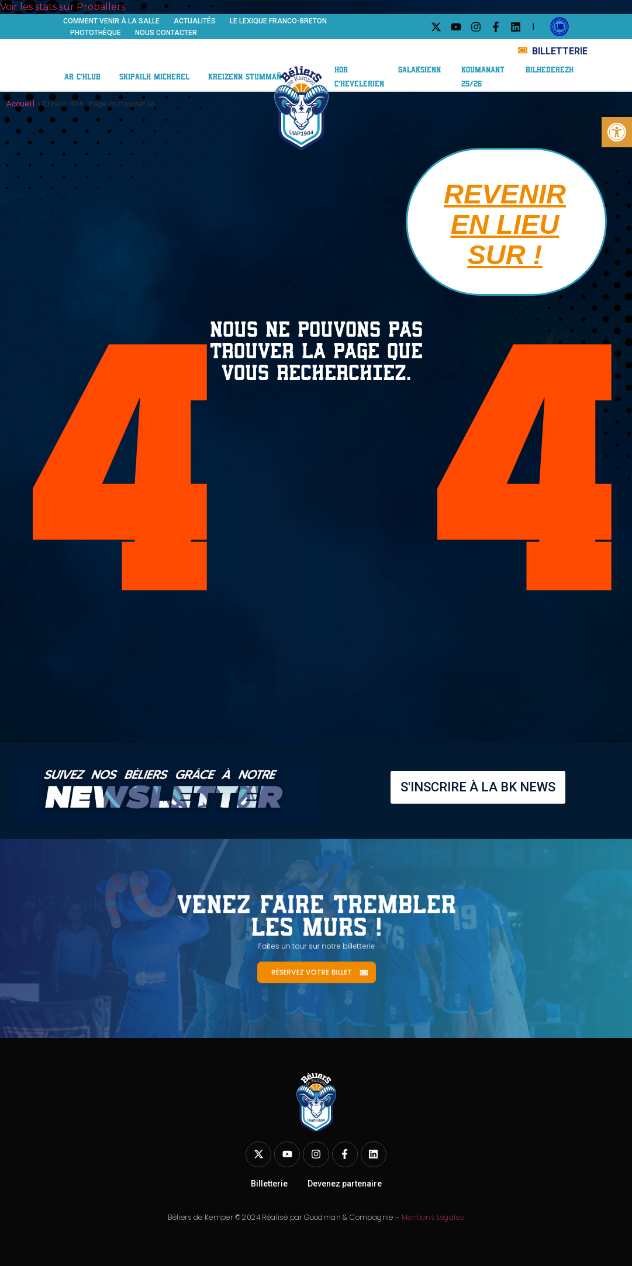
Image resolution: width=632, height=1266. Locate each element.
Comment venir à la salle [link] (111, 21)
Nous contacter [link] (166, 33)
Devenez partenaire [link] (345, 1183)
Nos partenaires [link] (376, 44)
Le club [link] (90, 52)
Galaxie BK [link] (461, 45)
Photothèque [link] (95, 33)
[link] (617, 132)
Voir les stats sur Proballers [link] (62, 6)
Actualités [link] (195, 21)
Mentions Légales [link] (433, 1217)
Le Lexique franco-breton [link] (278, 21)
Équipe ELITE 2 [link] (167, 52)
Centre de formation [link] (130, 64)
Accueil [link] (20, 103)
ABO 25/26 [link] (362, 56)
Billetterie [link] (269, 1183)
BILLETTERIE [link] (560, 51)
